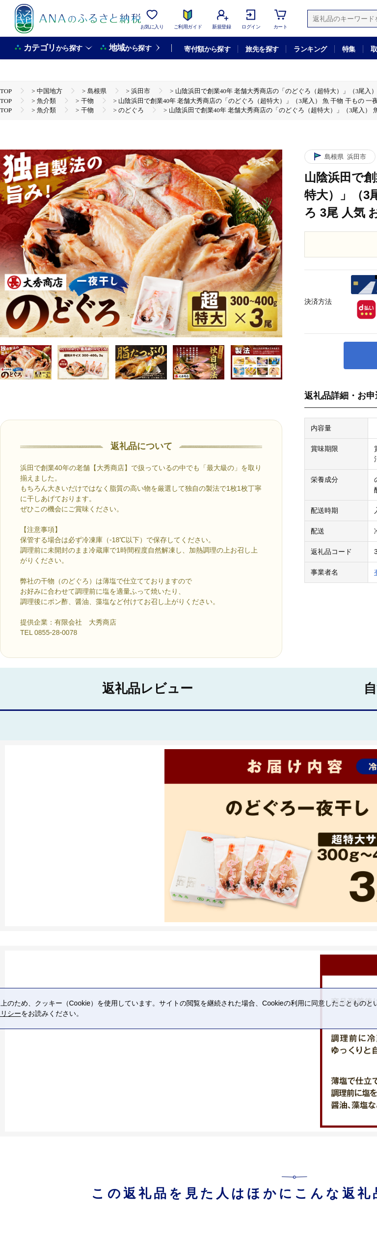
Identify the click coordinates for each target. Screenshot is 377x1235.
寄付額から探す (207, 49)
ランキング (310, 49)
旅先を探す (261, 49)
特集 (348, 49)
